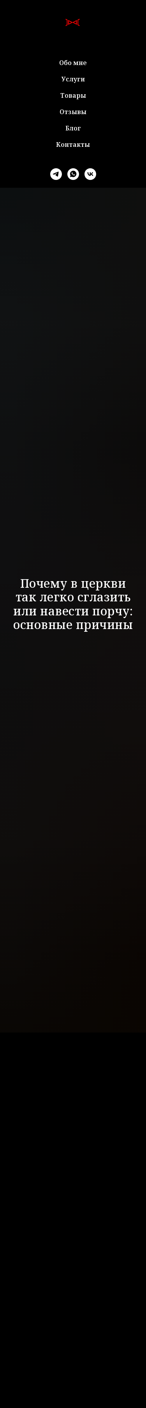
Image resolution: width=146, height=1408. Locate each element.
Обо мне (73, 62)
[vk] (90, 174)
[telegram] (56, 174)
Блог (73, 128)
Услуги (73, 79)
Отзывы (73, 111)
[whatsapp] (73, 174)
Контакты (73, 144)
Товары (73, 95)
